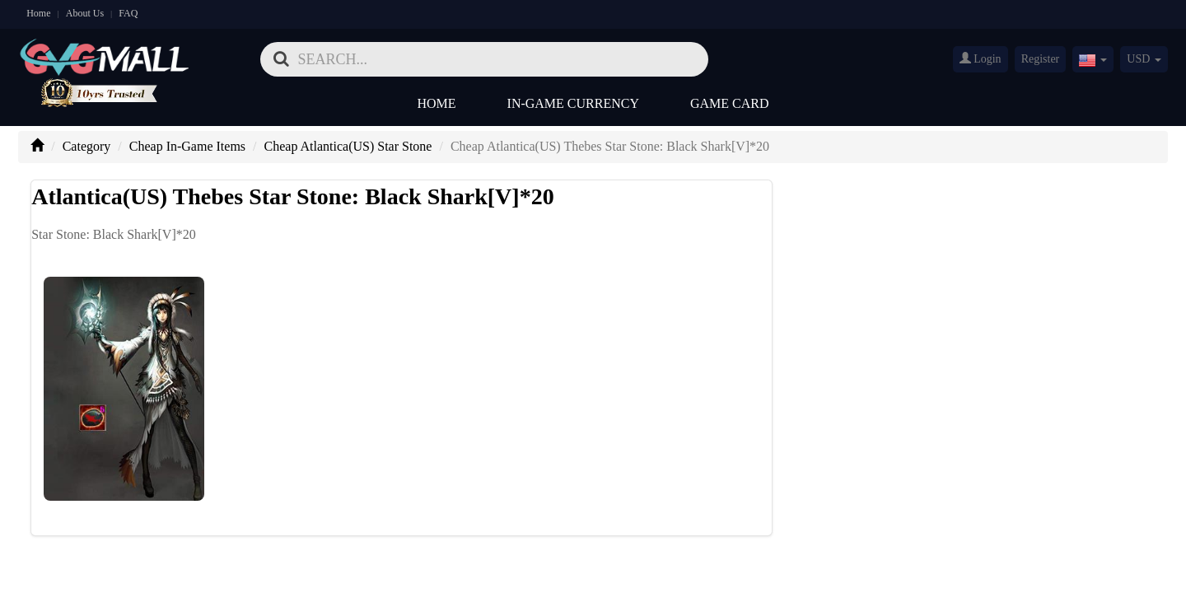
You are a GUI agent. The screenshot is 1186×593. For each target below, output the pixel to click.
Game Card (729, 103)
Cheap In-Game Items (187, 146)
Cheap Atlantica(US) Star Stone (348, 146)
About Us (85, 13)
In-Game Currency (573, 103)
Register (1040, 59)
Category (87, 146)
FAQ (128, 13)
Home (38, 13)
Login (981, 58)
